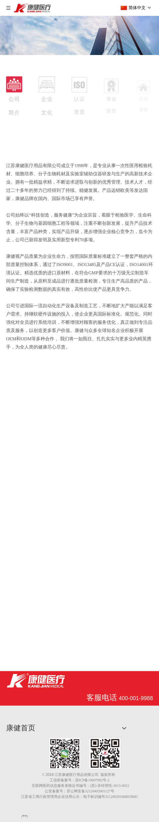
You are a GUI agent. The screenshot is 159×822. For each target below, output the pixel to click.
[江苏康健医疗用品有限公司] (35, 680)
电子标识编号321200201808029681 (110, 797)
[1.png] (85, 753)
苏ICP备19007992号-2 (92, 780)
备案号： (68, 780)
